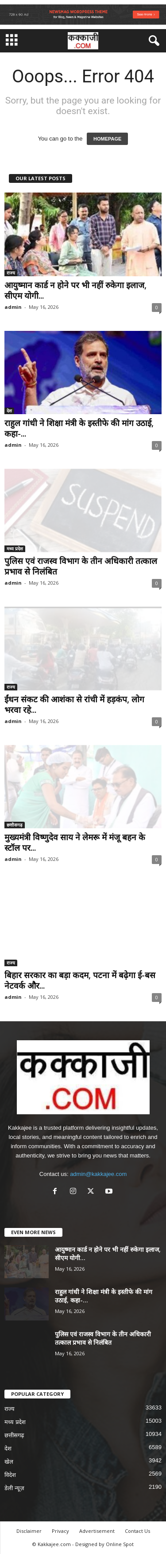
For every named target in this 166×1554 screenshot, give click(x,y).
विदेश (10, 1475)
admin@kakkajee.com (98, 1174)
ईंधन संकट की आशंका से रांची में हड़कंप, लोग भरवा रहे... (74, 705)
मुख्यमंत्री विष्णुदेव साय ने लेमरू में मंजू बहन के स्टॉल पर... (74, 842)
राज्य (11, 273)
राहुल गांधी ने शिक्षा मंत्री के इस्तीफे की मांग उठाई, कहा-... (79, 428)
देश (9, 411)
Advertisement (97, 1531)
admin (13, 307)
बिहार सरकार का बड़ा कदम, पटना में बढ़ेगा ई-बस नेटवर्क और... (79, 980)
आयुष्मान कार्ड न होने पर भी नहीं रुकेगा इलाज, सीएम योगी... (75, 290)
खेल (8, 1461)
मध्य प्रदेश (15, 548)
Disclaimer (29, 1531)
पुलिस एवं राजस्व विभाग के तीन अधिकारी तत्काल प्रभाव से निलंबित (80, 566)
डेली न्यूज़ (14, 1488)
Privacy (60, 1531)
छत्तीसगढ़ (15, 825)
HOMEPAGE (107, 138)
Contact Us (137, 1531)
